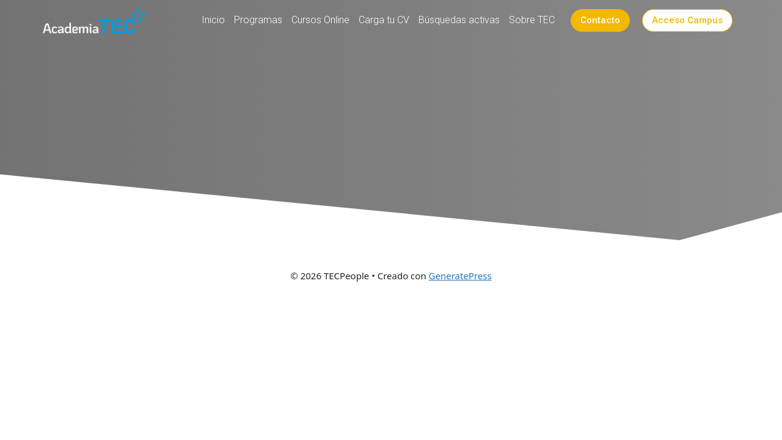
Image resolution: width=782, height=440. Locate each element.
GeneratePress (460, 276)
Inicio (213, 20)
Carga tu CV (384, 20)
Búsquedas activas (459, 20)
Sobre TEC (532, 20)
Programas (258, 20)
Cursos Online (320, 20)
